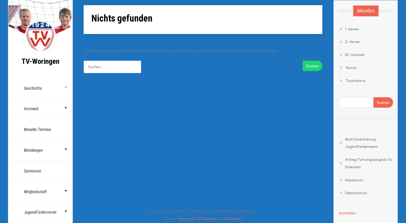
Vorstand (31, 108)
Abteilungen (33, 150)
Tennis (351, 67)
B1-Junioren (355, 54)
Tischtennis (355, 80)
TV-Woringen (40, 61)
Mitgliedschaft (35, 191)
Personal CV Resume (197, 218)
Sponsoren (32, 171)
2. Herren (352, 41)
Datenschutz (356, 192)
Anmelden (347, 212)
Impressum (354, 179)
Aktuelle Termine (37, 129)
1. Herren (352, 28)
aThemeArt (232, 218)
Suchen (383, 102)
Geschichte (33, 88)
